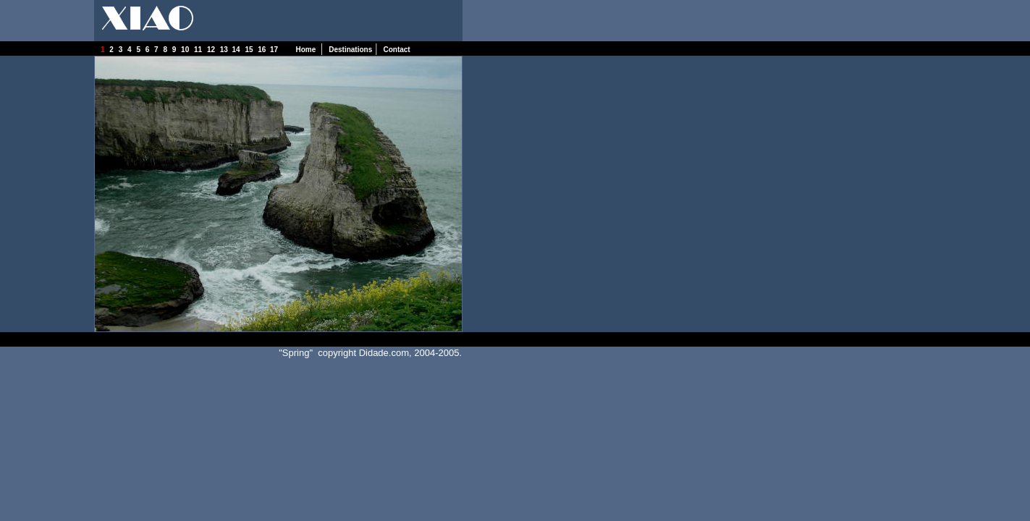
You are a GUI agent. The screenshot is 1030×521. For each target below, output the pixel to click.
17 (277, 50)
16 (264, 50)
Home (306, 50)
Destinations (350, 50)
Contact (396, 50)
